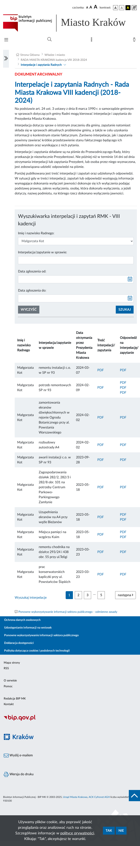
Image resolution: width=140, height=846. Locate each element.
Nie (121, 830)
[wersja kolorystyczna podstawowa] (115, 7)
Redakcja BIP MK (15, 698)
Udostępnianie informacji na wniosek (28, 627)
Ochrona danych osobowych (22, 620)
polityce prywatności (77, 833)
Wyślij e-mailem (18, 755)
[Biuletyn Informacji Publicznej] (70, 720)
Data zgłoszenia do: (32, 290)
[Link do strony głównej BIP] (70, 23)
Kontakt (9, 704)
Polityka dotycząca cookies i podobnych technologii (37, 650)
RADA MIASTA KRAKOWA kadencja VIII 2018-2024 (54, 60)
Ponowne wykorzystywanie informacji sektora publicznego (41, 635)
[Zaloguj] (135, 40)
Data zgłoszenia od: (32, 271)
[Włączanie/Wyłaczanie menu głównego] (6, 40)
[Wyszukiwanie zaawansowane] (49, 39)
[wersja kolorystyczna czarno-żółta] (128, 7)
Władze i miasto (55, 55)
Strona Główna (30, 55)
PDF (100, 370)
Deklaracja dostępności (19, 643)
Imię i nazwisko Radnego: (36, 233)
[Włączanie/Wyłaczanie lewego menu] (6, 59)
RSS (6, 668)
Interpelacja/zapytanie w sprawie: (42, 252)
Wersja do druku (19, 774)
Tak (109, 830)
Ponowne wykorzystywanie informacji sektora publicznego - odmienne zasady (67, 611)
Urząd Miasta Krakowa (75, 797)
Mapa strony (12, 662)
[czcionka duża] (96, 7)
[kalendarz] (130, 279)
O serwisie (10, 680)
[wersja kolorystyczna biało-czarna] (121, 7)
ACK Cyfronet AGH (99, 797)
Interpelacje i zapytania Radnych (41, 64)
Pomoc (8, 686)
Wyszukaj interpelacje (31, 597)
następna (125, 595)
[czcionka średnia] (91, 7)
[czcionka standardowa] (87, 7)
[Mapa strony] (92, 40)
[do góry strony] (134, 795)
